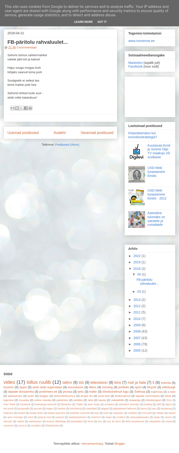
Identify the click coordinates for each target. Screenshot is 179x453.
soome (168, 417)
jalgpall (105, 408)
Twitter (79, 404)
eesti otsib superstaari (47, 387)
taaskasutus (35, 421)
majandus (118, 413)
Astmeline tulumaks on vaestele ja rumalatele (156, 218)
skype (157, 417)
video (9, 382)
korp (96, 413)
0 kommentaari (27, 47)
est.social (8, 408)
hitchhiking (75, 408)
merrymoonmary (92, 443)
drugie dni (87, 395)
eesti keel (104, 395)
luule (106, 413)
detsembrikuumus (64, 395)
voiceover (8, 425)
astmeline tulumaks (129, 404)
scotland (120, 417)
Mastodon (135, 63)
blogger (44, 395)
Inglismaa (156, 391)
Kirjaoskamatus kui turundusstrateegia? (142, 135)
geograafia (23, 408)
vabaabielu (155, 421)
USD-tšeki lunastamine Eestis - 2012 (157, 194)
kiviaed (21, 413)
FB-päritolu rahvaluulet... (37, 42)
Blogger (120, 443)
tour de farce (114, 421)
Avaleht (60, 133)
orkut (30, 417)
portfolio (123, 387)
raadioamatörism (77, 417)
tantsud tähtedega (56, 421)
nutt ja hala (137, 382)
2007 (137, 338)
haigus (49, 408)
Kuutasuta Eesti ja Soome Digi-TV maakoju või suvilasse (159, 151)
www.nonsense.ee (141, 41)
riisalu (109, 417)
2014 (137, 300)
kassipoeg (166, 408)
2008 (137, 331)
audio (31, 395)
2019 (137, 262)
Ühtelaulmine (52, 425)
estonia (166, 382)
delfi (158, 404)
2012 (137, 306)
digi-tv (168, 404)
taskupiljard (77, 421)
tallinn (67, 382)
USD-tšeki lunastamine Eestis (156, 172)
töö (81, 382)
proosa (67, 391)
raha (90, 400)
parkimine (62, 400)
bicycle (151, 387)
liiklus (92, 387)
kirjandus (8, 413)
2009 (137, 325)
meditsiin (132, 413)
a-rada (172, 391)
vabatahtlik (117, 400)
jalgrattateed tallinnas (124, 408)
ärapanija (134, 400)
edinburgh (169, 387)
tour (100, 421)
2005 (137, 350)
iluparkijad (91, 408)
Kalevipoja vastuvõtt (45, 404)
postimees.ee (48, 391)
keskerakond (122, 395)
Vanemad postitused (97, 133)
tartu (81, 391)
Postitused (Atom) (67, 144)
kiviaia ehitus (36, 413)
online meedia (42, 400)
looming (107, 387)
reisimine (96, 417)
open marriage (15, 417)
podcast (60, 417)
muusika (24, 400)
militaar (160, 413)
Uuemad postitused (23, 133)
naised (172, 413)
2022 (137, 256)
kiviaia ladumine (56, 413)
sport (138, 387)
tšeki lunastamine (135, 421)
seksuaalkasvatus (139, 417)
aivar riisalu (94, 404)
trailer (93, 391)
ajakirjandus (15, 395)
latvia (168, 395)
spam (23, 387)
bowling (148, 404)
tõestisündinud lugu (116, 391)
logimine (8, 400)
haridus (62, 408)
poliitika (78, 400)
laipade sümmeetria (148, 395)
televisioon (99, 382)
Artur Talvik (9, 404)
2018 (137, 269)
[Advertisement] (150, 96)
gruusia (38, 408)
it (153, 382)
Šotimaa (139, 391)
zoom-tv (22, 425)
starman (7, 421)
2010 (137, 319)
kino (117, 382)
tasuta (102, 400)
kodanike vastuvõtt (80, 413)
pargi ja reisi (44, 417)
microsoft (147, 413)
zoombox (36, 425)
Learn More (83, 22)
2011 (137, 312)
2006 (137, 344)
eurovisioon (75, 387)
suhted (20, 421)
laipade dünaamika (21, 391)
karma (143, 408)
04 (139, 274)
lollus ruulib (39, 382)
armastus (109, 404)
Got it (102, 22)
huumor (8, 387)
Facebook (135, 66)
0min (169, 400)
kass (154, 408)
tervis (90, 421)
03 (139, 291)
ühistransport (153, 400)
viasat (169, 421)
